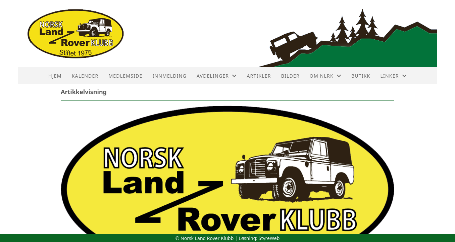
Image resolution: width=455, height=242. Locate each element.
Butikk (360, 76)
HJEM (54, 76)
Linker (393, 76)
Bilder (290, 76)
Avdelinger (217, 76)
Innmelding (169, 76)
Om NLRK (325, 76)
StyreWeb (269, 238)
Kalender (85, 76)
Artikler (259, 76)
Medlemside (125, 76)
